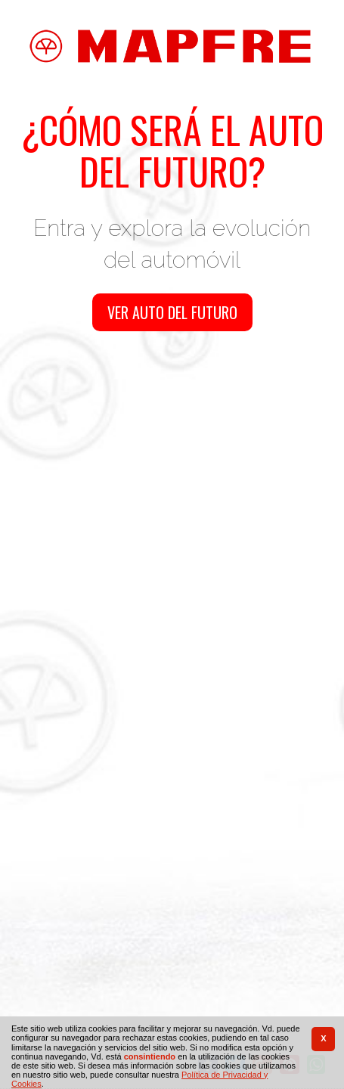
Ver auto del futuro (172, 312)
